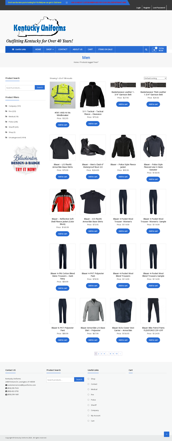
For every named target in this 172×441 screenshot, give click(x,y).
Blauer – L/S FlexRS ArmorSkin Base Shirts (62, 165)
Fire (10, 111)
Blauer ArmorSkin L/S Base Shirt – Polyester (93, 329)
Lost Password (159, 7)
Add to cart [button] (62, 125)
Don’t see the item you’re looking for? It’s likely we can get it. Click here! (34, 2)
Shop (48, 49)
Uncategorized (15, 137)
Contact (62, 49)
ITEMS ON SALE (105, 49)
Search (40, 87)
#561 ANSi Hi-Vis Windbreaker (62, 114)
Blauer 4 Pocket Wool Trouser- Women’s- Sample (153, 220)
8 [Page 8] (110, 353)
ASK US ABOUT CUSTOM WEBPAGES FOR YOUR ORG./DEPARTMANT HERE (98, 2)
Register (147, 7)
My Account (95, 415)
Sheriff (11, 127)
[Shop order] (155, 78)
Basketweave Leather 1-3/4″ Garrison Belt (123, 93)
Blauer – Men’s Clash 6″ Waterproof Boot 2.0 (93, 165)
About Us (77, 49)
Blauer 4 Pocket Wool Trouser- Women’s (123, 220)
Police (11, 122)
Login (138, 7)
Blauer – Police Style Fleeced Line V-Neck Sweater (153, 167)
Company (13, 106)
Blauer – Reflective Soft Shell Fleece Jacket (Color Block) (62, 221)
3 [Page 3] (101, 353)
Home (38, 49)
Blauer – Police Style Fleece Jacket (123, 165)
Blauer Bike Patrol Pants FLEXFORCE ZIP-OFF (153, 329)
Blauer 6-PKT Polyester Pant (62, 329)
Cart (90, 49)
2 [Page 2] (98, 353)
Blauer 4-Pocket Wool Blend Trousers (123, 274)
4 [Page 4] (104, 353)
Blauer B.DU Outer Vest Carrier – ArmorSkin (123, 329)
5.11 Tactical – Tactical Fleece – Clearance (93, 112)
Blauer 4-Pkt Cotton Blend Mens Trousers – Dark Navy (63, 276)
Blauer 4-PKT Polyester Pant (93, 274)
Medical (12, 116)
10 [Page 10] (116, 353)
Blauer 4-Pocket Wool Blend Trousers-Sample (153, 274)
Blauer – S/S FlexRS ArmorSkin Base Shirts (93, 220)
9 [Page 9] (113, 353)
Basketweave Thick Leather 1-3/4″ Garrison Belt (153, 93)
